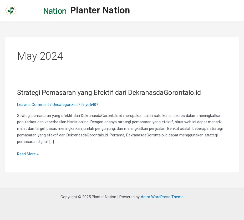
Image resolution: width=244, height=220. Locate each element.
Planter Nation (100, 10)
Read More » (28, 153)
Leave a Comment (33, 104)
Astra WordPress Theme (162, 197)
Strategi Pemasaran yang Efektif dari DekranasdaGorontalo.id (109, 92)
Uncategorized (65, 104)
